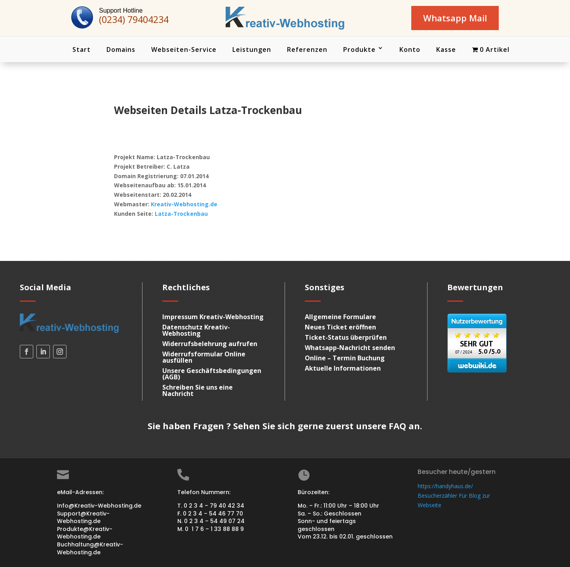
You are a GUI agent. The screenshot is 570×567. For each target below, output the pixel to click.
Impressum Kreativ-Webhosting (213, 317)
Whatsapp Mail (455, 18)
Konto (409, 49)
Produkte (359, 49)
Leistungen (251, 49)
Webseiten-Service (184, 49)
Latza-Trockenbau (181, 213)
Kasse (446, 49)
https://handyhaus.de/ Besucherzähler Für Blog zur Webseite (454, 495)
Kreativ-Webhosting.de (184, 204)
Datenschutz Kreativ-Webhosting (196, 330)
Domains (120, 49)
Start (81, 49)
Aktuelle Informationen (343, 368)
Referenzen (307, 49)
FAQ (397, 426)
